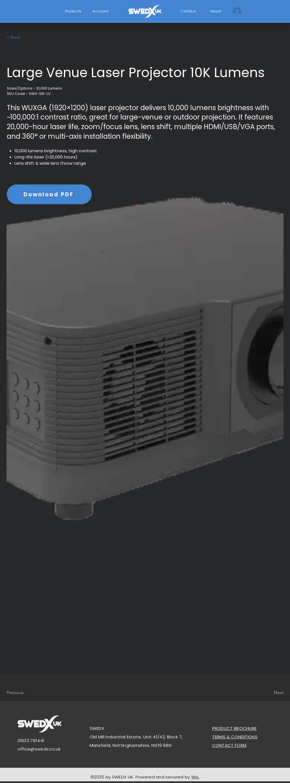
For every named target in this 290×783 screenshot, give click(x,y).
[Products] (74, 11)
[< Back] (25, 37)
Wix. (195, 777)
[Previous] (25, 692)
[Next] (269, 692)
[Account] (101, 11)
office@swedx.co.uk (39, 749)
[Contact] (189, 11)
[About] (216, 11)
